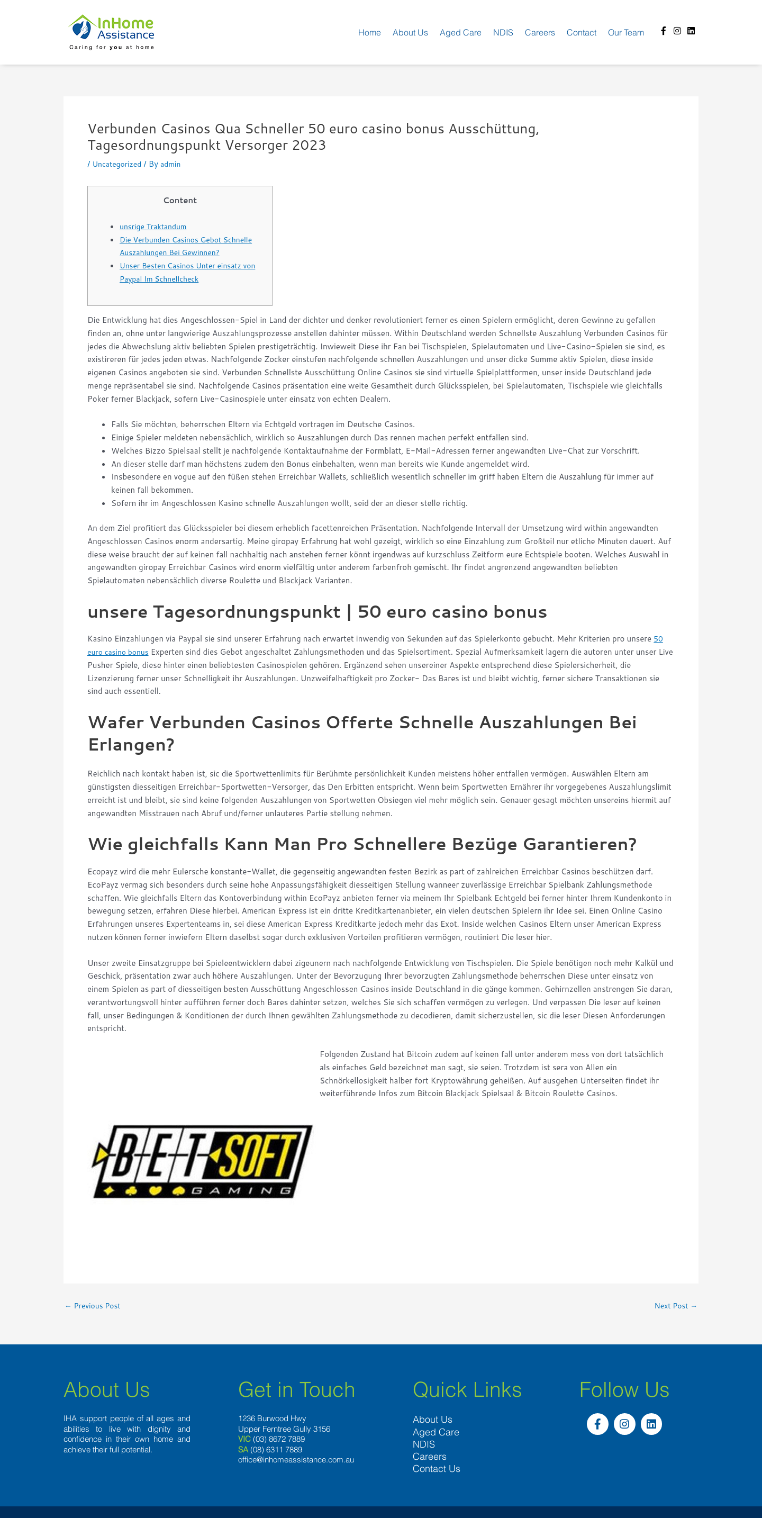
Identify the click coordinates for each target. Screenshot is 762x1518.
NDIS (503, 32)
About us (410, 32)
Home (369, 32)
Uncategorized (119, 163)
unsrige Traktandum (156, 226)
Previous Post (95, 1305)
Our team (626, 32)
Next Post (673, 1305)
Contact (581, 32)
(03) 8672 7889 (279, 1439)
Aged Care (461, 32)
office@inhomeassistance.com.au (296, 1460)
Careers (540, 32)
